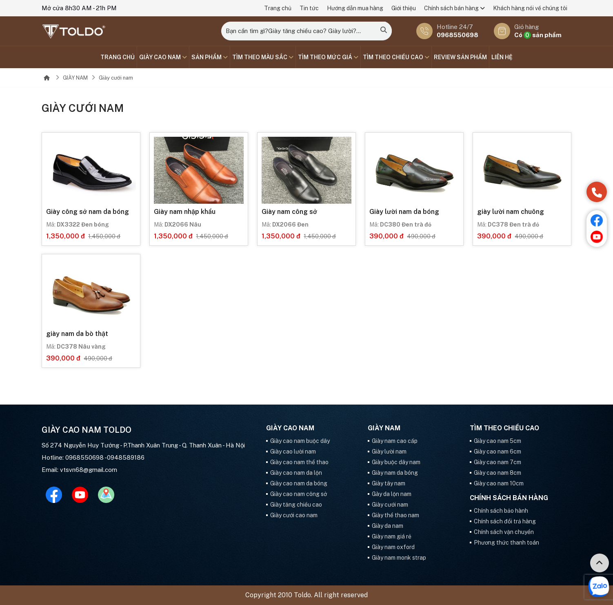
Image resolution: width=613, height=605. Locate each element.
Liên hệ (502, 57)
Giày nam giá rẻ (391, 536)
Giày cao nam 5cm (497, 441)
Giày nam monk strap (399, 557)
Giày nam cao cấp (395, 441)
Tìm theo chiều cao (396, 57)
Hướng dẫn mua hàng (355, 8)
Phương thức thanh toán (506, 542)
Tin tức (309, 8)
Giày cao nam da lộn (296, 472)
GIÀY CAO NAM (163, 57)
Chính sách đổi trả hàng (505, 521)
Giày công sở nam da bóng (87, 212)
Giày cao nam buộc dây (300, 441)
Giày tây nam (388, 483)
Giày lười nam (389, 451)
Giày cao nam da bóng (298, 483)
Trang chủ (277, 8)
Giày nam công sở (289, 212)
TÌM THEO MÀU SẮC (262, 57)
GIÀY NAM (75, 78)
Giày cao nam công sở (298, 494)
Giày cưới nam (116, 78)
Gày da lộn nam (391, 494)
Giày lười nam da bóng (404, 212)
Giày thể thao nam (395, 515)
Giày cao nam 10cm (499, 483)
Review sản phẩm (460, 57)
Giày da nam (387, 526)
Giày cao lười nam (293, 451)
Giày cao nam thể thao (299, 462)
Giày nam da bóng (395, 472)
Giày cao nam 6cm (497, 451)
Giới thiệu (403, 8)
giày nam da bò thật (77, 334)
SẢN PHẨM (209, 57)
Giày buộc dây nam (396, 462)
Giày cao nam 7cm (497, 462)
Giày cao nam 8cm (497, 472)
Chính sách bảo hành (501, 510)
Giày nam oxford (393, 547)
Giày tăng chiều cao (296, 504)
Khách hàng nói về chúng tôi (530, 8)
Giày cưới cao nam (294, 515)
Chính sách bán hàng (454, 8)
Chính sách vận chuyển (504, 532)
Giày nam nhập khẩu (184, 212)
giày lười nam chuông (510, 212)
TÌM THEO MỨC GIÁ (328, 57)
